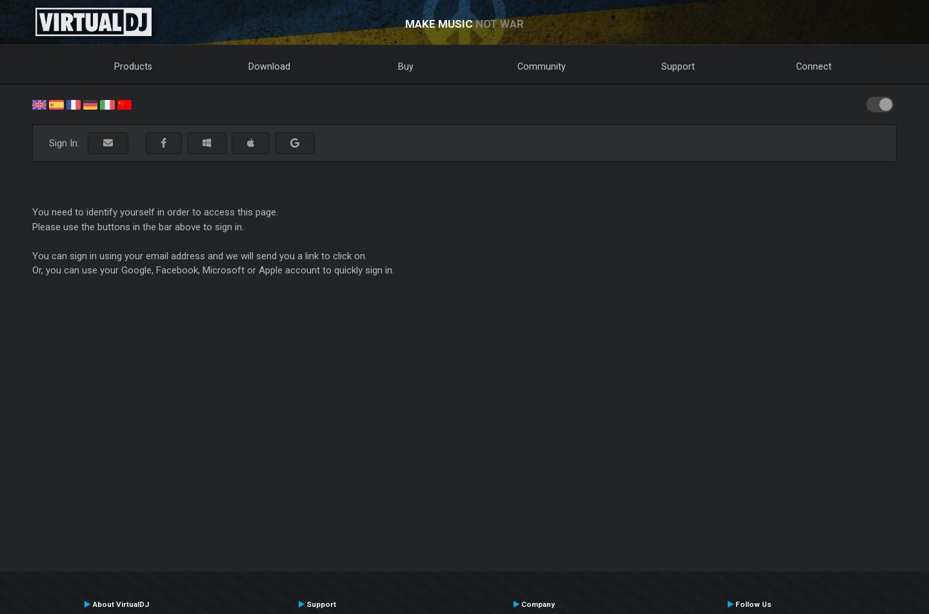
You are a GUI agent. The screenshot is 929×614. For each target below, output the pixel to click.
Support (678, 66)
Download (269, 66)
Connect (814, 66)
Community (541, 66)
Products (133, 66)
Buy (406, 66)
